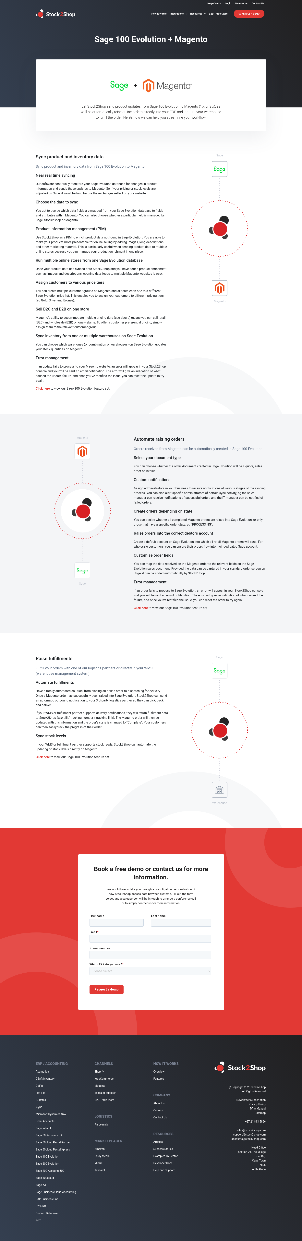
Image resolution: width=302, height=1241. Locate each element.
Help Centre (214, 3)
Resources (198, 13)
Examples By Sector (165, 1156)
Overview (159, 1071)
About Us (159, 1103)
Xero (39, 1220)
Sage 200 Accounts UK (50, 1170)
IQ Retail (41, 1099)
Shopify (99, 1071)
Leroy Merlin (102, 1156)
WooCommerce (104, 1078)
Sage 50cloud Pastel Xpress (53, 1149)
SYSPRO (41, 1206)
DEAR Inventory (45, 1078)
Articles (158, 1141)
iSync (39, 1107)
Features (158, 1078)
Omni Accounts (45, 1121)
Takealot (100, 1170)
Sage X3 (41, 1184)
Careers (158, 1110)
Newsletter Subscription (251, 1099)
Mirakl (98, 1163)
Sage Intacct (43, 1128)
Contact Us (258, 3)
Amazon (100, 1148)
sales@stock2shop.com (251, 1130)
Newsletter (241, 3)
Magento (100, 1085)
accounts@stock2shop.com (248, 1138)
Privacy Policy (257, 1104)
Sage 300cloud (45, 1177)
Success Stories (163, 1148)
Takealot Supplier (105, 1092)
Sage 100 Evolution (47, 1156)
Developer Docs (163, 1163)
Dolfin (39, 1085)
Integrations (178, 13)
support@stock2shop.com (249, 1134)
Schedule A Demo (249, 13)
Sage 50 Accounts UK (49, 1135)
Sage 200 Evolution (47, 1163)
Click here (43, 388)
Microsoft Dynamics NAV (51, 1114)
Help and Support (164, 1170)
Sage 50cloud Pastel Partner (53, 1142)
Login (228, 3)
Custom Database (47, 1213)
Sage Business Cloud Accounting (56, 1192)
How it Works (159, 13)
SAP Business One (47, 1199)
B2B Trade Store (218, 13)
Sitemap (261, 1112)
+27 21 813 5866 (255, 1121)
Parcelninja (101, 1124)
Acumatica (42, 1071)
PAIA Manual (258, 1108)
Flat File (40, 1092)
